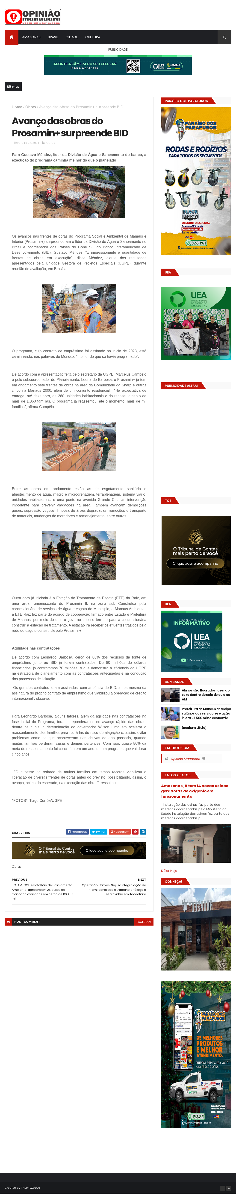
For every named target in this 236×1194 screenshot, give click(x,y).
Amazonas (31, 37)
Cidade (72, 37)
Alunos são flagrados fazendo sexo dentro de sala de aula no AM (206, 695)
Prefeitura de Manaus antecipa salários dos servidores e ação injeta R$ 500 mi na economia (206, 713)
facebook (144, 922)
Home (17, 106)
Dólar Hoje (169, 870)
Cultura (92, 37)
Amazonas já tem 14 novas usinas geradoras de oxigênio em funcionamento (194, 791)
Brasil (53, 37)
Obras (30, 106)
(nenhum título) (194, 727)
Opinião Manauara (185, 758)
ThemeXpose (30, 1188)
